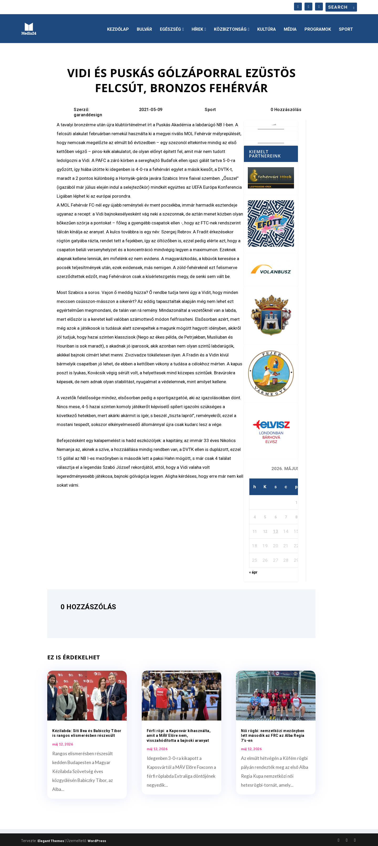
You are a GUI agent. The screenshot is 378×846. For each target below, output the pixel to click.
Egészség (170, 28)
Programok (317, 28)
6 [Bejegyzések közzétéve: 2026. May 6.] (276, 515)
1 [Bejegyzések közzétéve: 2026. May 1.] (296, 501)
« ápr (253, 571)
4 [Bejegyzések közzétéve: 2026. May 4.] (255, 515)
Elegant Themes (51, 839)
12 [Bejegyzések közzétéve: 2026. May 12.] (265, 530)
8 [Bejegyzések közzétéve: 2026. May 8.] (296, 515)
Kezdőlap (118, 28)
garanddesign (88, 113)
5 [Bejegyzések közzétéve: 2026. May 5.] (265, 515)
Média (290, 28)
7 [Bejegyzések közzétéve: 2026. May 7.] (286, 515)
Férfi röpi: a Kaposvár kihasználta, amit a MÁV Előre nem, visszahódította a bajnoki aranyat (179, 734)
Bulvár (144, 28)
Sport (346, 28)
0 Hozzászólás (286, 107)
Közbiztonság (230, 28)
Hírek (197, 28)
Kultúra (266, 28)
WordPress (97, 839)
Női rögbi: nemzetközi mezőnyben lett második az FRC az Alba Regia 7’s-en (272, 734)
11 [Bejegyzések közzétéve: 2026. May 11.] (255, 530)
